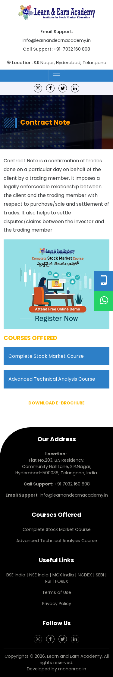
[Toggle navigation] (56, 76)
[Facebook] (50, 88)
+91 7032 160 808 (72, 484)
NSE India (39, 575)
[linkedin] (75, 88)
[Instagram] (38, 88)
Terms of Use (56, 592)
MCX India (63, 575)
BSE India (15, 575)
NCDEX (85, 575)
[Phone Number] (103, 281)
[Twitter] (63, 88)
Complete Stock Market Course (46, 356)
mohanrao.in (72, 669)
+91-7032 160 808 (72, 49)
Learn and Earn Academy (74, 656)
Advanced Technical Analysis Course (51, 379)
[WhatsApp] (103, 301)
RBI (48, 581)
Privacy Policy (56, 604)
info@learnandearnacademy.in (57, 40)
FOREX (61, 581)
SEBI (100, 575)
